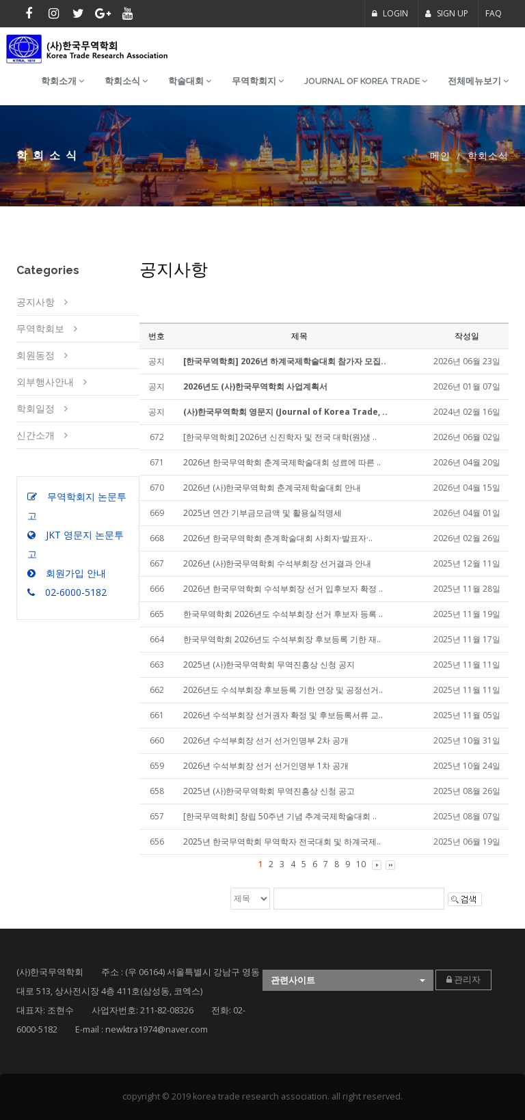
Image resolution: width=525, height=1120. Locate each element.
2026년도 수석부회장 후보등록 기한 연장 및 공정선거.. (283, 690)
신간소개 (35, 434)
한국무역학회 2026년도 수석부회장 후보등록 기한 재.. (282, 639)
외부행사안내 (45, 381)
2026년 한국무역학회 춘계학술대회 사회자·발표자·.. (278, 538)
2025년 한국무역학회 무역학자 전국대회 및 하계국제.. (282, 841)
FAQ (493, 13)
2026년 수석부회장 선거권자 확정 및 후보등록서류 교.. (283, 715)
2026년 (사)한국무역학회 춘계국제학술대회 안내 (272, 487)
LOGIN (390, 13)
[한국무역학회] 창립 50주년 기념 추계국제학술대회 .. (280, 816)
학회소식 (126, 81)
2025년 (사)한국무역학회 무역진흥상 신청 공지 (269, 664)
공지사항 (35, 301)
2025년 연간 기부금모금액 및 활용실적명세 (262, 513)
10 (361, 864)
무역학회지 (258, 81)
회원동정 (35, 355)
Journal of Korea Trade (365, 81)
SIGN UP (446, 13)
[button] (347, 980)
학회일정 (35, 408)
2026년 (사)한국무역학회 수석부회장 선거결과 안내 (277, 563)
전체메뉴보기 (478, 81)
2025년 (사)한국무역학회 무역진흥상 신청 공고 (269, 791)
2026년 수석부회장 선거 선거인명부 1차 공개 (266, 765)
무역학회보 (40, 328)
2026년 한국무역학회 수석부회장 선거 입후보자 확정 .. (283, 589)
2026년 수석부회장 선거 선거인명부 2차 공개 (266, 740)
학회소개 (62, 81)
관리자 (463, 979)
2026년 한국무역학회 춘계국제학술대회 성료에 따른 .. (282, 462)
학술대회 (189, 81)
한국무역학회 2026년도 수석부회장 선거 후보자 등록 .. (283, 614)
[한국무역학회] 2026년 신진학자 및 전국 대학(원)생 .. (280, 437)
